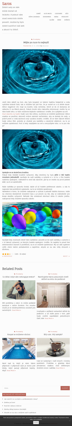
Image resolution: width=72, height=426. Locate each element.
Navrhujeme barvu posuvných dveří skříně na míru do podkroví (53, 278)
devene (46, 46)
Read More (16, 310)
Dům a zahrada (34, 16)
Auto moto (48, 13)
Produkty (65, 16)
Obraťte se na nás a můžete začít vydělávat (20, 413)
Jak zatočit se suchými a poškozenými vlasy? (21, 399)
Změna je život (9, 402)
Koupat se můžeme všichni (18, 335)
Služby (52, 20)
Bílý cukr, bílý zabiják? (53, 335)
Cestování (58, 13)
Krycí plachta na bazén (11, 114)
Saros (7, 3)
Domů (38, 13)
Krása (56, 16)
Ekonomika (47, 16)
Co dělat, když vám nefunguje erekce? (19, 277)
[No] (70, 421)
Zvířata (67, 20)
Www (59, 20)
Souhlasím (36, 422)
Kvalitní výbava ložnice (12, 406)
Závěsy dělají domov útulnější (15, 409)
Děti (66, 13)
